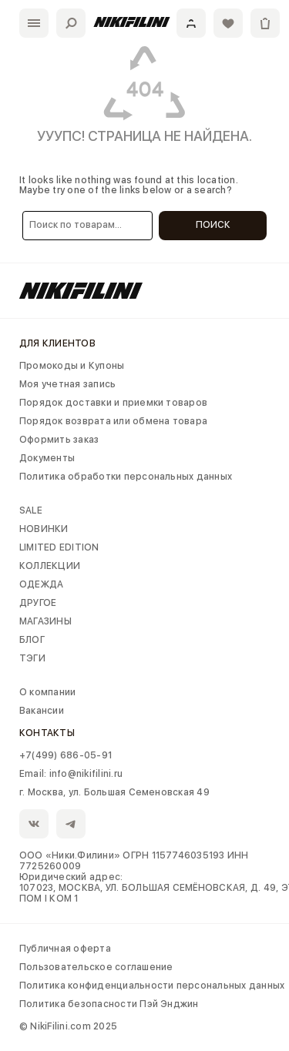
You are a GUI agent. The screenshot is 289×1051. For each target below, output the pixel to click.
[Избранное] (228, 23)
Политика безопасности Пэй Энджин (109, 1004)
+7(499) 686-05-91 (65, 755)
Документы (47, 458)
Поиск (213, 225)
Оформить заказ (59, 440)
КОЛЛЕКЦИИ (49, 566)
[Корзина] (265, 23)
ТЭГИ (32, 658)
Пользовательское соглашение (96, 967)
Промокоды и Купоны (71, 366)
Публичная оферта (65, 948)
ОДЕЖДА (41, 584)
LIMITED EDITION (59, 547)
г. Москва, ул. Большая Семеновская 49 (114, 792)
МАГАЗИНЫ (45, 621)
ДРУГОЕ (37, 603)
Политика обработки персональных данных (125, 477)
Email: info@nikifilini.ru (71, 774)
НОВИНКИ (44, 529)
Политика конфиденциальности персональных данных (151, 985)
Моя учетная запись (67, 384)
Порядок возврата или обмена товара (113, 421)
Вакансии (41, 711)
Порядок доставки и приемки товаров (113, 403)
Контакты (47, 733)
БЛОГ (32, 640)
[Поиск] (71, 23)
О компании (47, 692)
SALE (30, 510)
